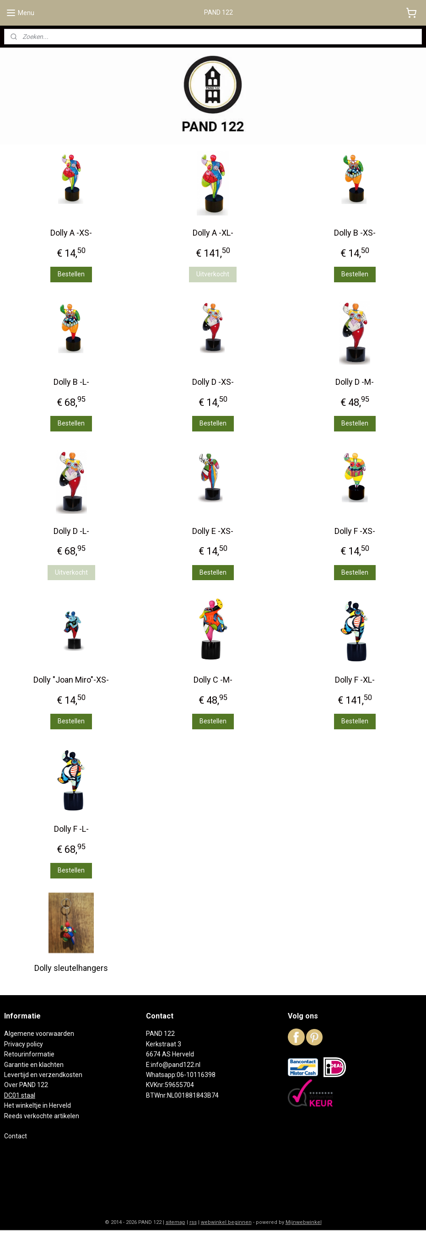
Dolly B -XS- (355, 232)
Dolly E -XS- (212, 531)
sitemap (175, 1222)
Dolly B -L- (71, 382)
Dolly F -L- (71, 829)
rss (193, 1222)
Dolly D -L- (71, 531)
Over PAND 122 (26, 1084)
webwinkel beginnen (226, 1222)
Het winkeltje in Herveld (37, 1105)
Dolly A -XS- (71, 232)
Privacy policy (23, 1044)
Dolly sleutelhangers (71, 968)
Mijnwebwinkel (304, 1222)
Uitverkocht (212, 274)
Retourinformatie (29, 1054)
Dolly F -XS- (354, 531)
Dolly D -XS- (213, 382)
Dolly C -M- (213, 680)
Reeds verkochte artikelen (41, 1116)
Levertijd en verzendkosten (43, 1074)
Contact (15, 1136)
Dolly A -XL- (213, 232)
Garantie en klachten (34, 1064)
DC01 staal (19, 1095)
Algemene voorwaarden (39, 1033)
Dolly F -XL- (355, 680)
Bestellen (71, 274)
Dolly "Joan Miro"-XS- (71, 680)
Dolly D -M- (354, 382)
